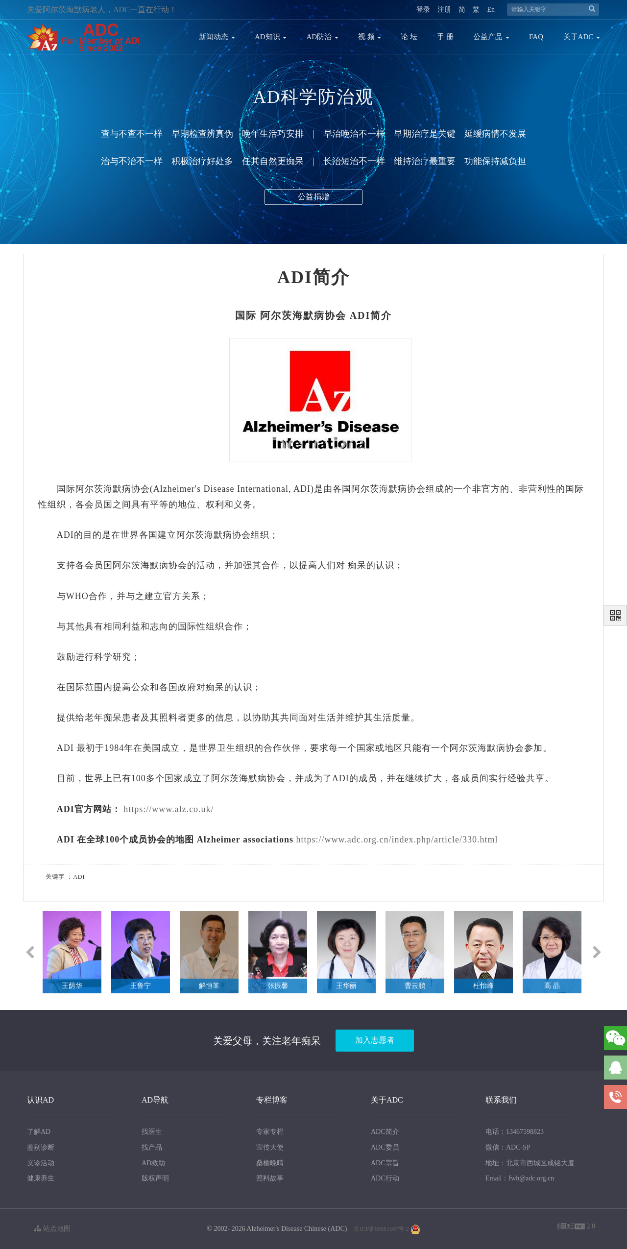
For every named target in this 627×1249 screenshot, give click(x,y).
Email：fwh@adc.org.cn (519, 1178)
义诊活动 (40, 1163)
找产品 (152, 1147)
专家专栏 (270, 1131)
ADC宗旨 (385, 1163)
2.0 (576, 1227)
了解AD (38, 1131)
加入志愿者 (374, 1040)
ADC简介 (385, 1131)
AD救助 (153, 1163)
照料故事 (270, 1178)
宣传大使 (270, 1147)
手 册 (445, 37)
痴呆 (357, 565)
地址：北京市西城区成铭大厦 (530, 1163)
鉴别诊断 (40, 1147)
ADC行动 (385, 1178)
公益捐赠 (313, 200)
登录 (423, 9)
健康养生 (40, 1178)
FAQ (536, 37)
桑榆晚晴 (270, 1163)
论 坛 (409, 37)
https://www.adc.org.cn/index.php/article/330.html (397, 839)
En (491, 9)
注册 (444, 9)
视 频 (370, 37)
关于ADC (581, 37)
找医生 (152, 1131)
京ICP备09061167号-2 (381, 1228)
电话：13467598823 (514, 1131)
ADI (360, 315)
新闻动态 (217, 37)
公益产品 (491, 37)
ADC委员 (385, 1147)
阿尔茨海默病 (292, 315)
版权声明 (155, 1178)
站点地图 (52, 1228)
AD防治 (322, 37)
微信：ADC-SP (508, 1147)
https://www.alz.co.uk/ (168, 809)
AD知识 (271, 37)
